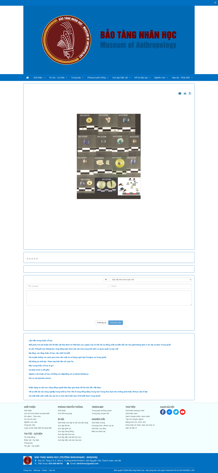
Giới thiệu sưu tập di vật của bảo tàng (73, 423)
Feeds (44, 470)
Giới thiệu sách (132, 413)
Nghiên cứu (159, 77)
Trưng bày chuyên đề (100, 413)
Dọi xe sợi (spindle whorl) (40, 378)
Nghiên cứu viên (30, 422)
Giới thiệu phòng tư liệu (135, 410)
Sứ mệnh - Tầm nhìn (32, 416)
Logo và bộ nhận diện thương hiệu (38, 428)
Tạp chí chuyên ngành (134, 419)
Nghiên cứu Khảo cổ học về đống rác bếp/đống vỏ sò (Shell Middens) (58, 374)
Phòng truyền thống (96, 77)
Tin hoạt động (29, 437)
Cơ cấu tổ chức (30, 419)
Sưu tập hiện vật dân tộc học (69, 437)
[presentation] (109, 312)
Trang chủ (27, 470)
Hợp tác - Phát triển (181, 77)
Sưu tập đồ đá (63, 426)
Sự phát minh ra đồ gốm (39, 370)
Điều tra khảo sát (98, 431)
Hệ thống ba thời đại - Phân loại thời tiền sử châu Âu (51, 361)
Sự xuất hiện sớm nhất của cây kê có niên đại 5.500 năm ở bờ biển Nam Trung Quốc (65, 396)
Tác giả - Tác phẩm (31, 446)
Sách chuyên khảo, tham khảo (138, 416)
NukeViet (170, 470)
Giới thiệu (38, 77)
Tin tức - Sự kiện (57, 77)
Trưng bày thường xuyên (102, 410)
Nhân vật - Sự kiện (31, 440)
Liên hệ (52, 470)
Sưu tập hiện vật (120, 77)
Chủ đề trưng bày (65, 413)
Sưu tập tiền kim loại (66, 434)
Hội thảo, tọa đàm (99, 428)
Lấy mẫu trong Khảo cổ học (41, 341)
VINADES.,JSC (188, 470)
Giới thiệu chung (98, 423)
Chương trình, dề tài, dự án (103, 426)
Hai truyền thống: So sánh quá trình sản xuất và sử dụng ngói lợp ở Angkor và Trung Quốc (67, 357)
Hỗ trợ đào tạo (141, 77)
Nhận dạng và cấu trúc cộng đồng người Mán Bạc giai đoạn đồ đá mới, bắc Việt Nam (65, 387)
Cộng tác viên (29, 425)
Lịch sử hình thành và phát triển (36, 413)
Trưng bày (76, 77)
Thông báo (28, 443)
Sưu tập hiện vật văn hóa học (69, 440)
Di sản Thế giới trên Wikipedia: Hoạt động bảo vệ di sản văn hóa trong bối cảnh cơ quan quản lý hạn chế (73, 349)
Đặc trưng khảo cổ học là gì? (41, 366)
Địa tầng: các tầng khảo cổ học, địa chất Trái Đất (49, 353)
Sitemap (36, 470)
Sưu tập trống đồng (66, 431)
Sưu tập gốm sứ (64, 428)
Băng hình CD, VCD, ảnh (136, 422)
